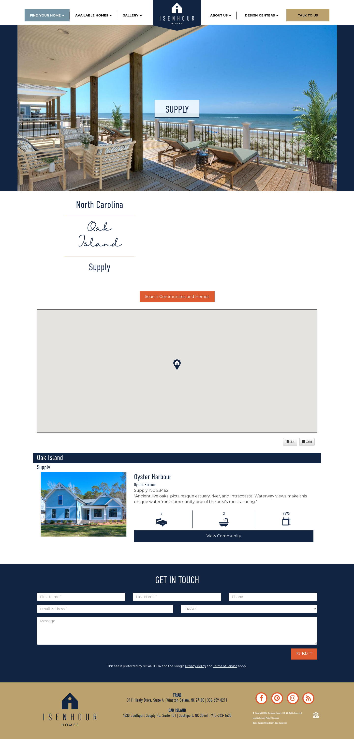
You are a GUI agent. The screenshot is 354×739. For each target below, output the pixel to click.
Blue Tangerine (281, 723)
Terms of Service (225, 666)
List (290, 442)
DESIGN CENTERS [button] (261, 15)
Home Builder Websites (262, 723)
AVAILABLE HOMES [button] (93, 15)
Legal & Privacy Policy (262, 718)
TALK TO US (308, 15)
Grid (307, 442)
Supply (43, 467)
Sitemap (275, 718)
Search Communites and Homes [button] (177, 296)
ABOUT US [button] (220, 15)
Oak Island (50, 457)
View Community (223, 536)
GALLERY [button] (132, 15)
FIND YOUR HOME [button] (47, 15)
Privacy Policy (195, 666)
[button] (177, 364)
